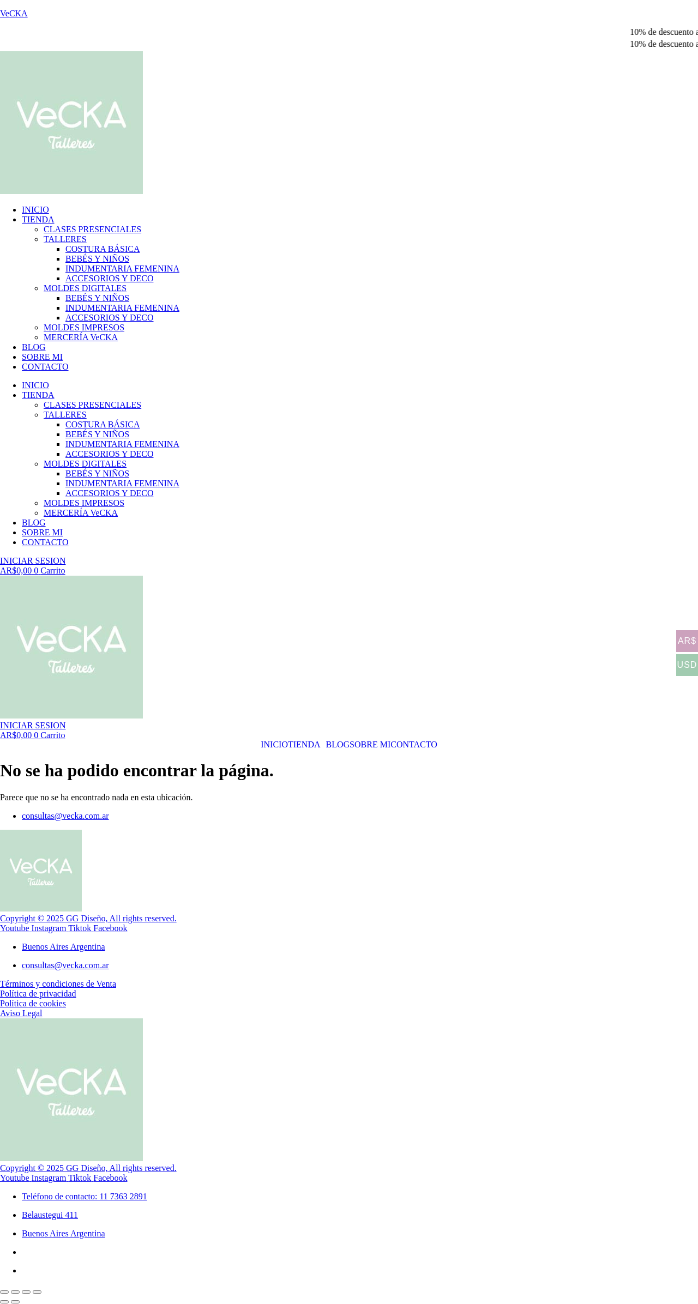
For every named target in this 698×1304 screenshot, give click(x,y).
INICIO (35, 209)
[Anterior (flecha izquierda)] (4, 1301)
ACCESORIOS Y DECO (109, 278)
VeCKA (14, 13)
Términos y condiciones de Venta (58, 983)
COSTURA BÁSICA (102, 248)
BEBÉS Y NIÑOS (97, 258)
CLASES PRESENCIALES (92, 229)
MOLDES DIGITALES (85, 288)
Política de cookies (33, 1003)
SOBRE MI (42, 356)
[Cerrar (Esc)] (37, 1292)
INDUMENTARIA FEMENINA (122, 268)
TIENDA (38, 219)
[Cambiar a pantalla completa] (15, 1292)
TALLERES (65, 239)
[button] (307, 744)
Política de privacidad (38, 993)
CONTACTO (45, 366)
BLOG (34, 347)
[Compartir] (26, 1292)
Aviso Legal (21, 1013)
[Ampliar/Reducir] (4, 1292)
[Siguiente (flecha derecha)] (15, 1301)
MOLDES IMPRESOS (84, 327)
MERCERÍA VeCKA (81, 337)
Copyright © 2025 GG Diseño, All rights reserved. (88, 918)
